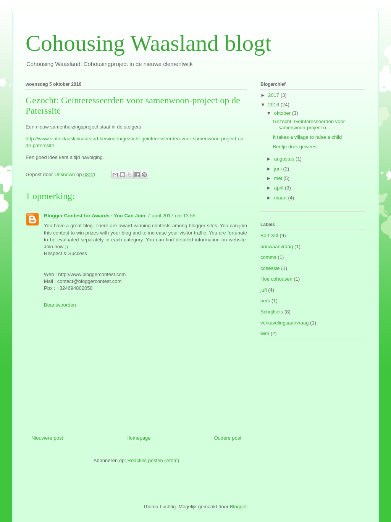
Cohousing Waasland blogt (148, 43)
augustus (285, 159)
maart (281, 198)
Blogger (238, 506)
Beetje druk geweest (295, 146)
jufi (263, 290)
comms (268, 257)
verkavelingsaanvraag (284, 323)
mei (279, 178)
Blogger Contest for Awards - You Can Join (94, 215)
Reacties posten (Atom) (153, 460)
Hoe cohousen (276, 279)
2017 (274, 95)
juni (278, 169)
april (279, 188)
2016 (274, 105)
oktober (283, 113)
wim (264, 333)
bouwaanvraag (276, 246)
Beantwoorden (60, 305)
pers (265, 301)
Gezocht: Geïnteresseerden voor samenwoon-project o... (309, 124)
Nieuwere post (47, 438)
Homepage (138, 438)
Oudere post (227, 438)
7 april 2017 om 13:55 (171, 215)
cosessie (270, 268)
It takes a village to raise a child (307, 137)
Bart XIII (269, 235)
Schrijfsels (271, 312)
